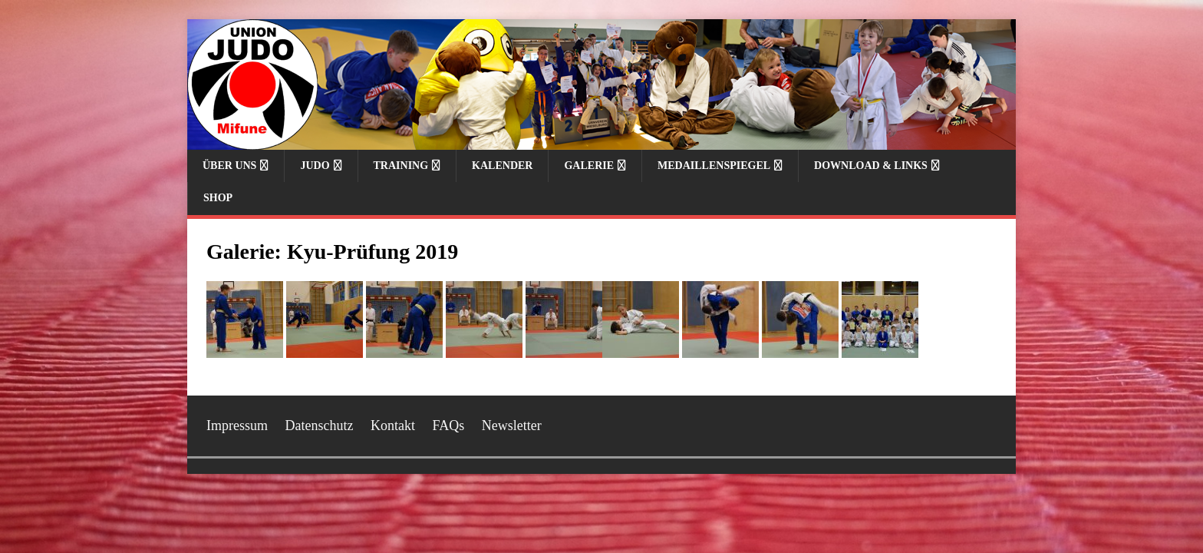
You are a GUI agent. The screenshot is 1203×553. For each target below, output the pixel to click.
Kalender (502, 165)
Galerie (589, 165)
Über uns (229, 165)
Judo (314, 165)
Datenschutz (319, 425)
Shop (217, 198)
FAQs (448, 425)
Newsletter (512, 425)
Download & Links (871, 165)
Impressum (237, 425)
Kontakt (393, 425)
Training (401, 165)
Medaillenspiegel (714, 165)
